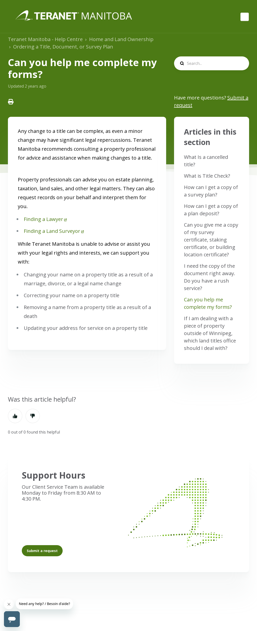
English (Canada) (244, 17)
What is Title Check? (207, 175)
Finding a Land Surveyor (52, 231)
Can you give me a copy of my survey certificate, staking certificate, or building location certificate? (211, 239)
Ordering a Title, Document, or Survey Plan (63, 46)
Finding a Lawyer (43, 219)
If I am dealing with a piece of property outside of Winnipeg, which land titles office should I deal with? (210, 333)
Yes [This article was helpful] (15, 416)
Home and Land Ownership (121, 39)
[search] (211, 63)
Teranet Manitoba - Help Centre (45, 39)
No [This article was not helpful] (33, 416)
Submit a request (42, 550)
